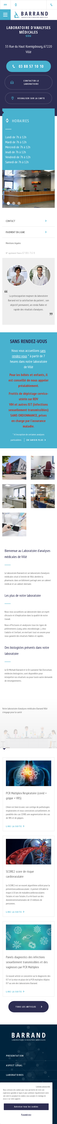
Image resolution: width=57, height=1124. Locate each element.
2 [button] (13, 203)
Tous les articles (26, 1006)
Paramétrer (26, 1114)
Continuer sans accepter (43, 1086)
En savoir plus (34, 440)
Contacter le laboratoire (24, 82)
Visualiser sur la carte (28, 98)
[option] (28, 189)
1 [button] (8, 203)
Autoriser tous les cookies (26, 1106)
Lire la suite (15, 826)
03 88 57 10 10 (28, 66)
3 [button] (19, 203)
